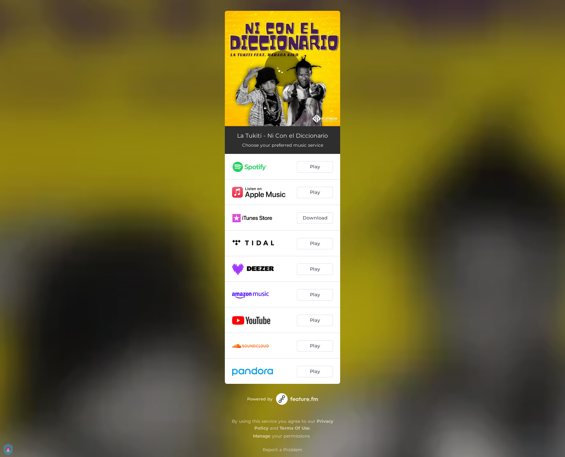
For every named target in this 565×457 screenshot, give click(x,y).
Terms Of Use (295, 428)
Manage (262, 436)
